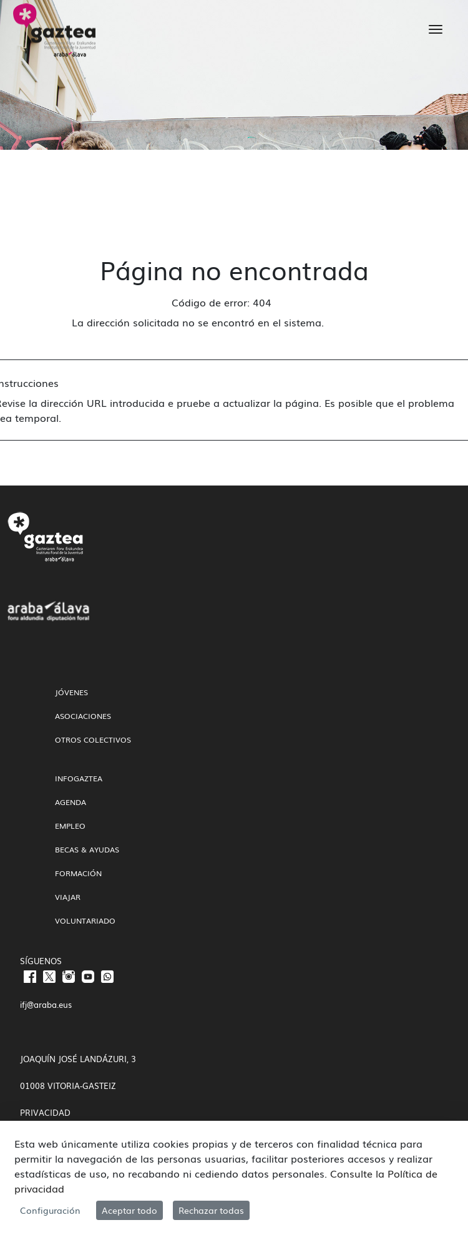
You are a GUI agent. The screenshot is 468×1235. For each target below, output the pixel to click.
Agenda (70, 802)
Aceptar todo (129, 1210)
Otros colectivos (93, 739)
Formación (78, 873)
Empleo (70, 825)
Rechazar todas (211, 1210)
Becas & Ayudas (87, 849)
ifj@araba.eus (46, 1004)
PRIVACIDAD (45, 1112)
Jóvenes (71, 692)
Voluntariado (85, 920)
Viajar (67, 896)
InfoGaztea (78, 778)
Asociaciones (83, 715)
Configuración (50, 1210)
